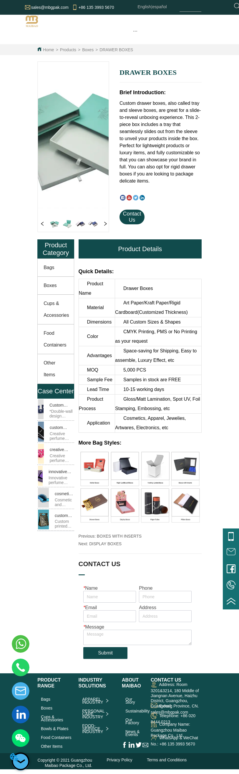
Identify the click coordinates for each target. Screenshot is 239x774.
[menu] (135, 31)
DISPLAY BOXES (105, 543)
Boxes (88, 49)
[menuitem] (135, 31)
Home (48, 49)
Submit (105, 652)
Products (68, 49)
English (144, 6)
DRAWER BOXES (116, 49)
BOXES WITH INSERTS (119, 536)
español (159, 6)
